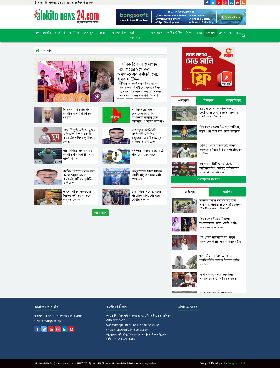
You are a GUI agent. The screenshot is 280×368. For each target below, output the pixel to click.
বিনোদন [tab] (209, 100)
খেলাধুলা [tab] (183, 100)
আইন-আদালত (135, 35)
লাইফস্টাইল (174, 33)
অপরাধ (210, 33)
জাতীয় (47, 33)
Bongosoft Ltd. (237, 363)
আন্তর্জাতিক (119, 33)
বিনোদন (103, 33)
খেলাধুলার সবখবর (208, 179)
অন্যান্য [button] (233, 33)
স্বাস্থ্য (199, 33)
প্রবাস (222, 33)
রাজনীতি (60, 33)
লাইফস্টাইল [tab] (233, 100)
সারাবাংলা (157, 33)
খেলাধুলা (88, 33)
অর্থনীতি (74, 33)
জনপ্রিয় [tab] (227, 192)
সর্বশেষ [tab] (190, 192)
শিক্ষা (189, 33)
